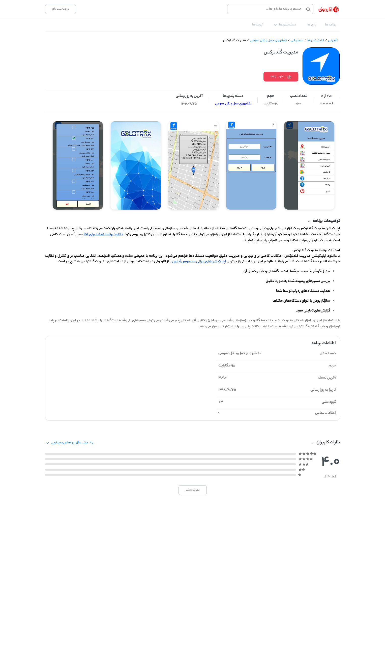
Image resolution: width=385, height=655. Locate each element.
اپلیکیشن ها (315, 40)
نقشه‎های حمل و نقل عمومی (268, 40)
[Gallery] (192, 163)
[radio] (332, 103)
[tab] (330, 25)
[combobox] (265, 9)
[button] (192, 222)
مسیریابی (297, 40)
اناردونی (333, 40)
